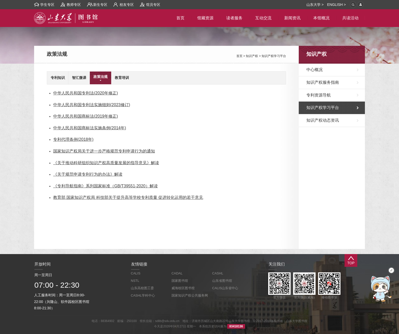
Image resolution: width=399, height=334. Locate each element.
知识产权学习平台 (274, 56)
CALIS (135, 273)
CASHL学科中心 (143, 295)
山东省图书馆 (222, 281)
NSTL (135, 281)
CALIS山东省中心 (225, 288)
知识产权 (252, 56)
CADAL (177, 273)
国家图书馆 (180, 281)
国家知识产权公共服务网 (190, 295)
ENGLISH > (336, 5)
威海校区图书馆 (183, 288)
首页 (239, 56)
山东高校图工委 (142, 288)
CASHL (217, 273)
